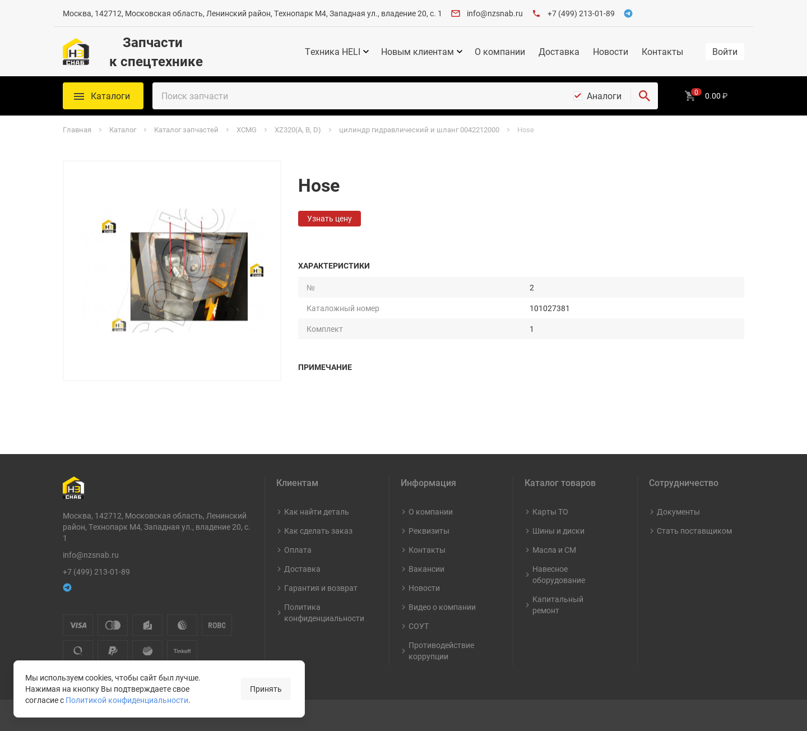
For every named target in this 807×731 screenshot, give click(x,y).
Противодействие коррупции (441, 650)
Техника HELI (332, 51)
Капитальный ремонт (557, 605)
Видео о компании (442, 607)
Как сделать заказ (318, 530)
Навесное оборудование (558, 574)
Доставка (559, 51)
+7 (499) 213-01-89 (581, 13)
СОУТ (419, 626)
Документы (678, 511)
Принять (266, 688)
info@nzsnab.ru (495, 13)
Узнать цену (329, 218)
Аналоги (604, 96)
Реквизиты (429, 530)
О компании (500, 51)
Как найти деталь (316, 511)
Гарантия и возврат (321, 587)
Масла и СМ (554, 549)
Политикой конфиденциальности (127, 700)
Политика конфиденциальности (324, 612)
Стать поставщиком (694, 530)
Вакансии (426, 568)
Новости (610, 51)
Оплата (298, 549)
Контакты (662, 51)
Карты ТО (550, 511)
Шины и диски (558, 530)
